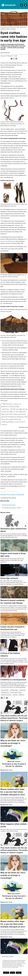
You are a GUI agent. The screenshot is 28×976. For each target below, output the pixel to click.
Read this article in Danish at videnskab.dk (12, 494)
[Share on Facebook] (11, 59)
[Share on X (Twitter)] (14, 59)
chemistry (22, 690)
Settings (18, 972)
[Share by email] (16, 59)
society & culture (6, 694)
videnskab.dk (5, 692)
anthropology (14, 690)
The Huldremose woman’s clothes (11, 507)
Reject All (6, 972)
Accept (12, 972)
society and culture (16, 692)
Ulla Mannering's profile (8, 505)
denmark (21, 694)
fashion (15, 694)
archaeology (4, 690)
